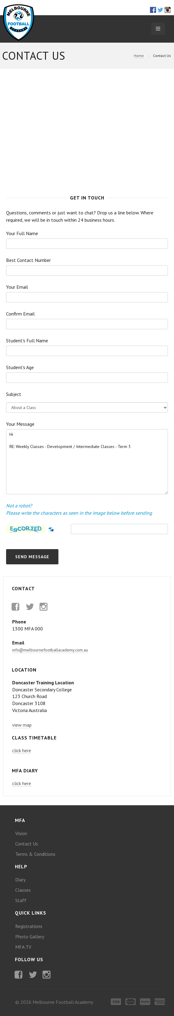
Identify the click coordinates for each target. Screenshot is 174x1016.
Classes (23, 890)
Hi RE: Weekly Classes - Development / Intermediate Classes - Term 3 (87, 461)
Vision (21, 833)
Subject (13, 394)
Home (139, 55)
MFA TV (23, 947)
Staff (20, 900)
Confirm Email (20, 314)
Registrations (28, 926)
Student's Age (20, 367)
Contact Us (26, 844)
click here (21, 750)
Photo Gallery (29, 936)
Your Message (20, 424)
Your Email (17, 287)
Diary (20, 880)
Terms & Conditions (35, 854)
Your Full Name (22, 233)
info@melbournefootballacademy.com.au (50, 650)
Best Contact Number (28, 260)
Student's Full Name (27, 340)
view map (22, 725)
